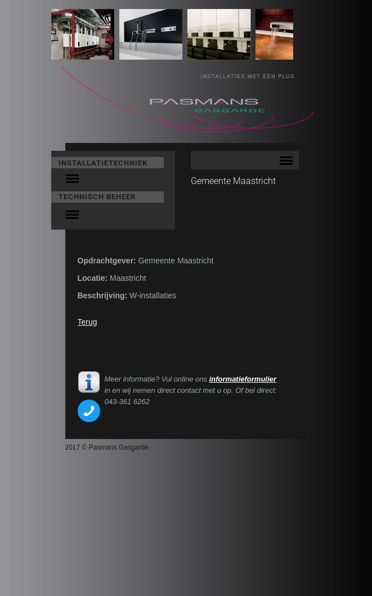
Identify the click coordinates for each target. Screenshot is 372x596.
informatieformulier (242, 379)
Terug (87, 321)
